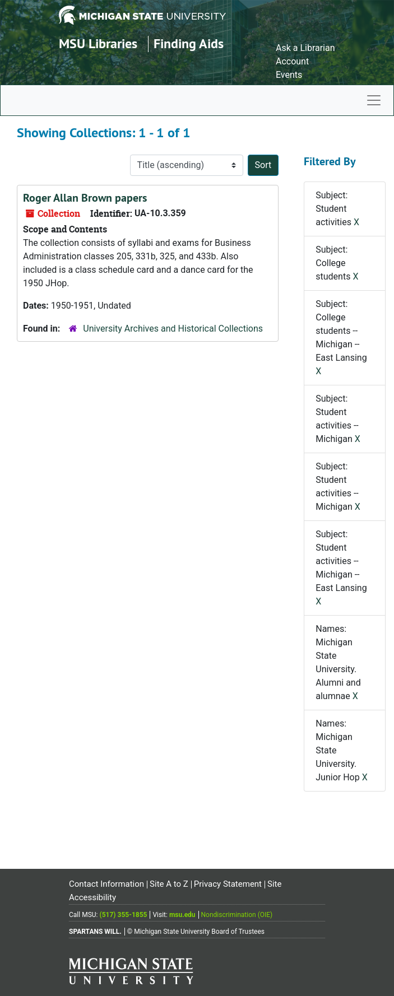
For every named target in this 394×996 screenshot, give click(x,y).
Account (292, 61)
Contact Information (106, 884)
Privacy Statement (228, 884)
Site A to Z (169, 884)
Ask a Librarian (305, 48)
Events (289, 74)
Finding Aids (189, 43)
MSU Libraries (98, 43)
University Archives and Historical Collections (173, 328)
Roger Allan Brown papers (85, 197)
